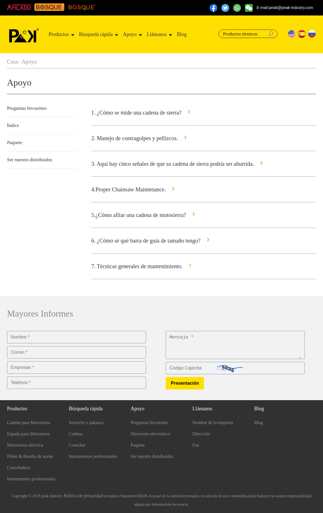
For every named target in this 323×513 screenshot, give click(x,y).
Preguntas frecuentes (27, 108)
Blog (181, 34)
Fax (195, 445)
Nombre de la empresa (212, 422)
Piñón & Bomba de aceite (30, 456)
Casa (12, 62)
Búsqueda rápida (96, 34)
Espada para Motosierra (28, 433)
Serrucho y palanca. (86, 422)
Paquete (14, 142)
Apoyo (130, 34)
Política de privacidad (83, 495)
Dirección (201, 433)
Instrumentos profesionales (31, 478)
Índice (13, 125)
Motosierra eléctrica (25, 445)
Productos (59, 34)
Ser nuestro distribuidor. (30, 159)
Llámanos (157, 34)
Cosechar (77, 445)
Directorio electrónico (150, 433)
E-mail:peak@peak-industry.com (285, 7)
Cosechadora (18, 467)
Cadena (75, 433)
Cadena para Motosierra (28, 422)
